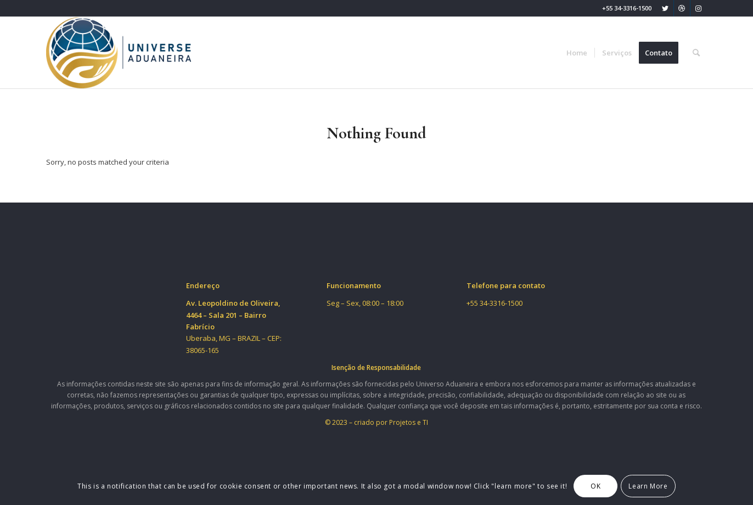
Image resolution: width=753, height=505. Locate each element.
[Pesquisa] (696, 52)
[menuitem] (576, 52)
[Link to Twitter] (665, 8)
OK (595, 486)
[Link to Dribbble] (682, 8)
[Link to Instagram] (698, 8)
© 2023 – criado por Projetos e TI (376, 422)
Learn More (647, 486)
